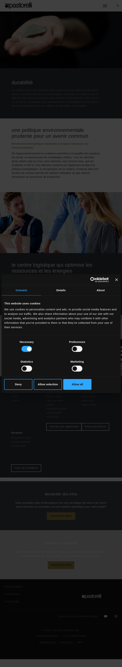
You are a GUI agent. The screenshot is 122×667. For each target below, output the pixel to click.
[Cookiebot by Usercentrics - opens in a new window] (92, 289)
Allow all (99, 374)
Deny (22, 374)
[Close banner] (116, 289)
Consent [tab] (21, 300)
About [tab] (101, 300)
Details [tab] (61, 300)
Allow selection (61, 374)
